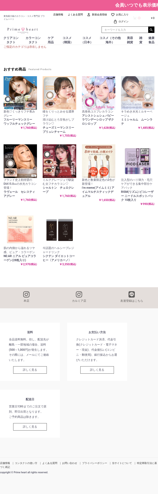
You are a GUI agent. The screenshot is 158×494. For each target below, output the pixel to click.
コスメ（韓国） (67, 40)
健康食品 (151, 40)
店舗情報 (5, 463)
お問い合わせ (69, 463)
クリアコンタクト (11, 40)
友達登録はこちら (131, 296)
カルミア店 (79, 296)
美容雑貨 (130, 40)
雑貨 (140, 40)
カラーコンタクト (33, 40)
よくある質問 (49, 463)
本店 (26, 296)
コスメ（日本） (87, 40)
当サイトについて (122, 463)
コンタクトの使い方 (26, 463)
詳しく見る (30, 369)
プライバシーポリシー (94, 463)
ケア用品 (51, 40)
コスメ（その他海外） (110, 40)
